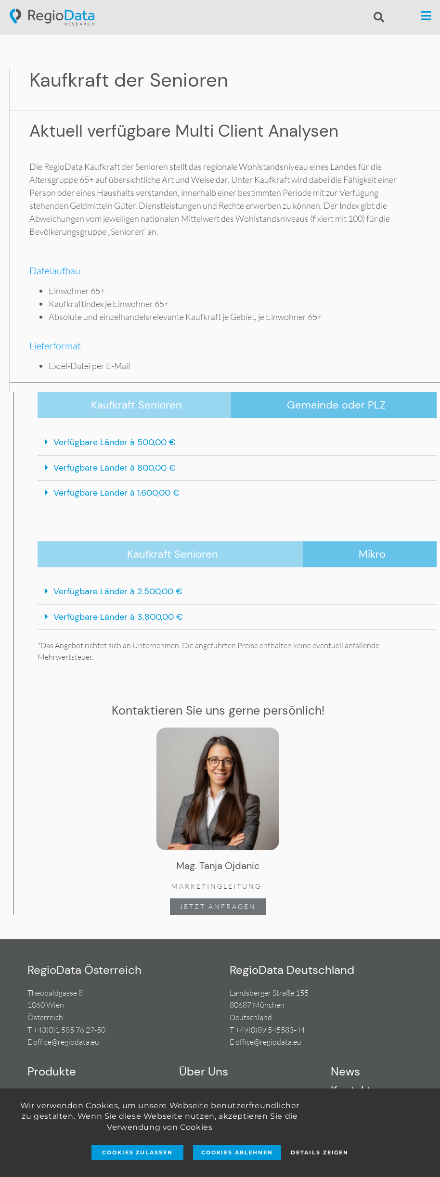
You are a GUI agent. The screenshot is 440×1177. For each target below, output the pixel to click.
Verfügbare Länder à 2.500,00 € (117, 591)
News (345, 1071)
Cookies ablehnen (237, 1152)
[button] (378, 17)
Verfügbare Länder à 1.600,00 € (116, 493)
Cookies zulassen (137, 1152)
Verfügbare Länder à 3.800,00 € (118, 617)
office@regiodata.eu (66, 1042)
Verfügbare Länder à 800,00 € (114, 467)
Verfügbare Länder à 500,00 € (114, 442)
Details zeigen (320, 1152)
